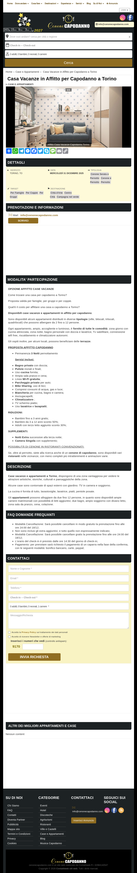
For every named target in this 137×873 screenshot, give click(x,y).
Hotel (43, 810)
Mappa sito (14, 829)
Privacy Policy (29, 632)
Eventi (43, 805)
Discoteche (46, 815)
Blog (89, 3)
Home (10, 3)
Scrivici (23, 220)
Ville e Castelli (48, 829)
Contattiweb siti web (66, 868)
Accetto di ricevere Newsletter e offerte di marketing (34, 636)
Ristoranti (45, 824)
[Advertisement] (68, 249)
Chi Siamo (13, 805)
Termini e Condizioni (19, 833)
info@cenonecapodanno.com (112, 24)
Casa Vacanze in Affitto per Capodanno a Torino (62, 78)
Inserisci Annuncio (83, 820)
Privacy (12, 838)
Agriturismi (46, 819)
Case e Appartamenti (21, 84)
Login (124, 10)
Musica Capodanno (51, 843)
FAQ (10, 810)
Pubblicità (13, 824)
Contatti (12, 815)
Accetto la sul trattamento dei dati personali (38, 632)
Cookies (12, 843)
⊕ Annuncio (112, 3)
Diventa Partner (16, 819)
